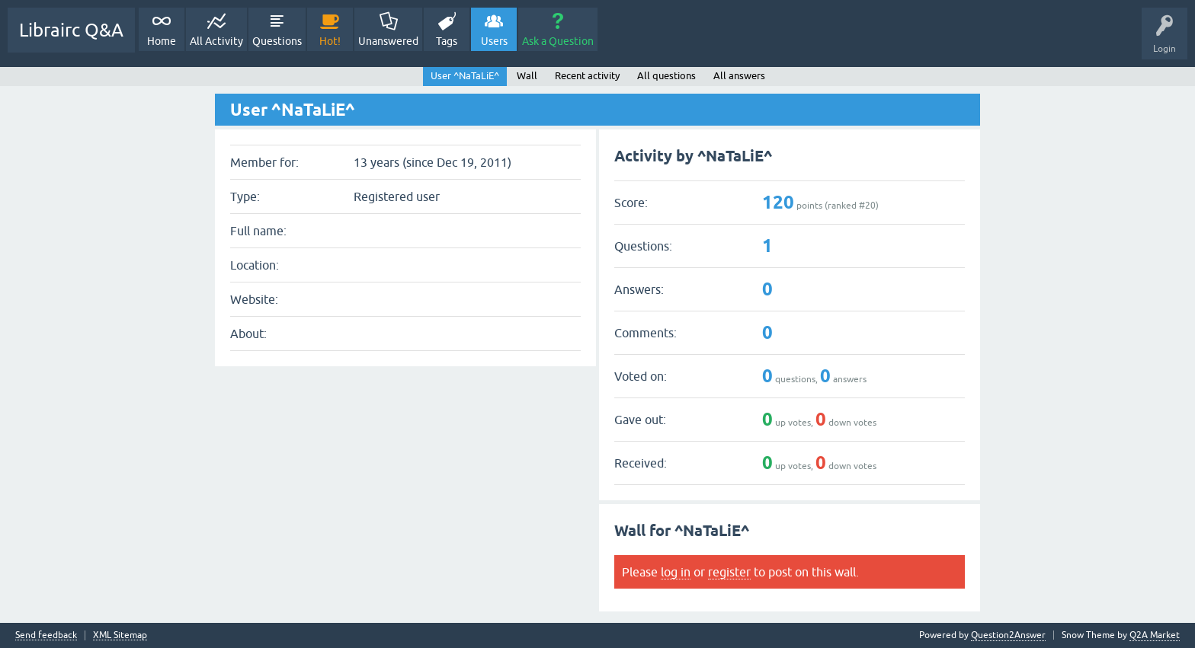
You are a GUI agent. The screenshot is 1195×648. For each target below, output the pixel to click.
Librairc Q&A (71, 30)
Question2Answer (1008, 635)
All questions (666, 75)
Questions (277, 41)
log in (675, 572)
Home (161, 41)
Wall (527, 75)
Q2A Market (1154, 635)
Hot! (330, 41)
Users (494, 41)
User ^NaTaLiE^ (465, 75)
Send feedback (46, 635)
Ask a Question (558, 41)
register (729, 572)
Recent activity (587, 75)
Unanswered (388, 41)
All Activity (216, 41)
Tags (446, 41)
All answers (739, 75)
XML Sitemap (120, 635)
